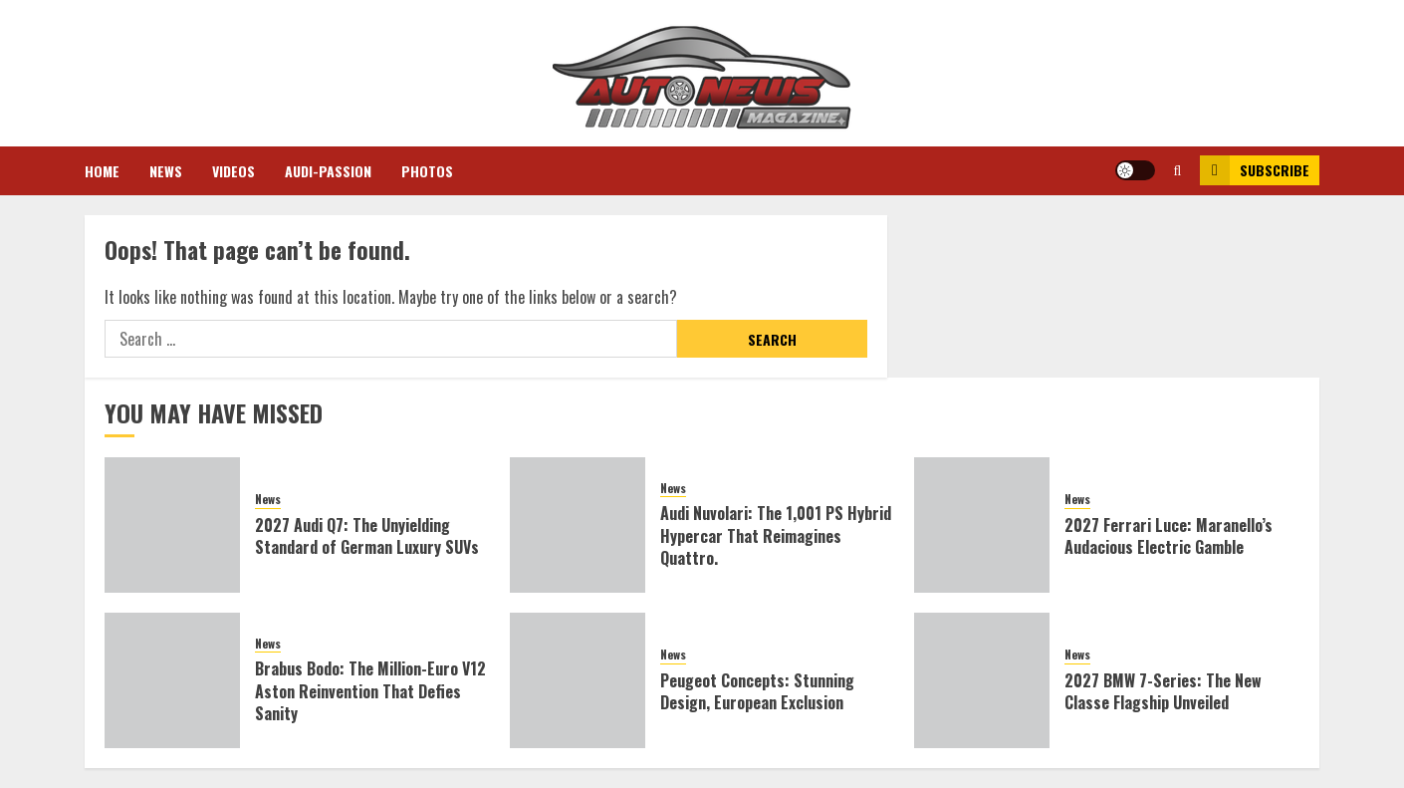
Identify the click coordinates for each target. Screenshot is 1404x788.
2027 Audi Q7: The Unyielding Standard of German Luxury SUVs (367, 536)
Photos (427, 170)
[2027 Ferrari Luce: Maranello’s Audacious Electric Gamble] (982, 525)
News (165, 170)
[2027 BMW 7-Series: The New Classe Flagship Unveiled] (982, 680)
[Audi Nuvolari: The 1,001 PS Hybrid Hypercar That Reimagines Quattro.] (577, 525)
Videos (233, 170)
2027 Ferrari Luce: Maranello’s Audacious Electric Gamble (1168, 536)
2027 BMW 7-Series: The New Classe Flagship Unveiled (1163, 691)
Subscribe (1254, 170)
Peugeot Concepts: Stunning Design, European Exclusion (757, 691)
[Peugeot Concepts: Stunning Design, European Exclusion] (577, 680)
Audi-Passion (328, 170)
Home (102, 170)
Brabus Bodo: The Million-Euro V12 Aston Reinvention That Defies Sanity (370, 691)
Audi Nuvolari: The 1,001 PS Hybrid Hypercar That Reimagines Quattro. (775, 535)
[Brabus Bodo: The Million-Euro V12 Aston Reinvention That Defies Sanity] (172, 680)
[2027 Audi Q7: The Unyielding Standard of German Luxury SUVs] (172, 525)
